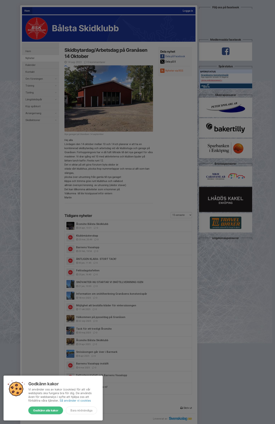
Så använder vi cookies (75, 400)
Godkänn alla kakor (45, 410)
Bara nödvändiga (81, 410)
